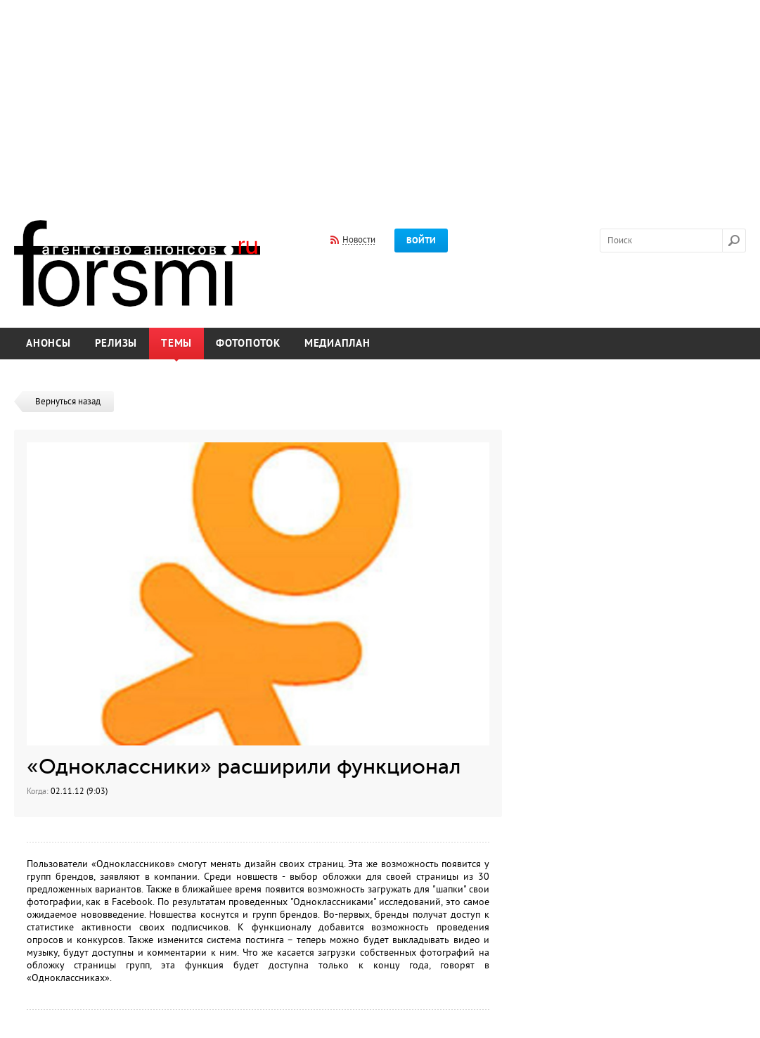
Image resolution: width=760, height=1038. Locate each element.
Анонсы (48, 344)
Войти (421, 240)
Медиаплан (337, 344)
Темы (176, 344)
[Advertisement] (380, 100)
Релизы (116, 344)
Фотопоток (248, 344)
